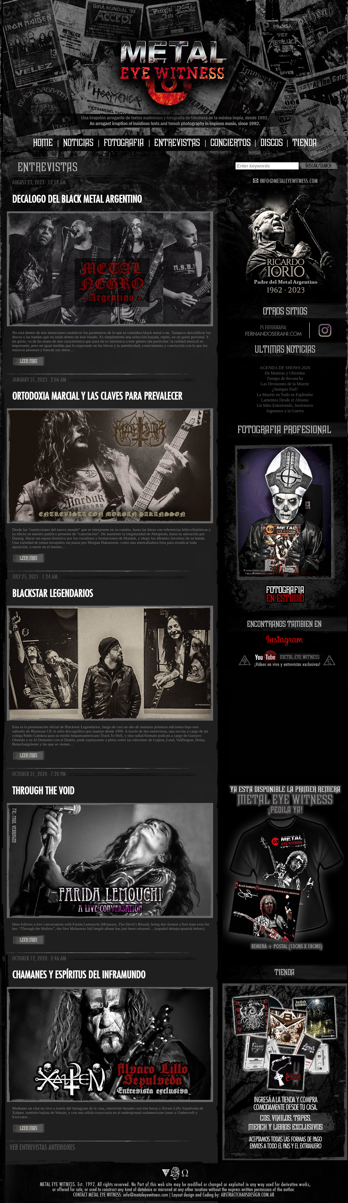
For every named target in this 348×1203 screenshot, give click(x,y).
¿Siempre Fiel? (285, 389)
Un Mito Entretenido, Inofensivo (285, 405)
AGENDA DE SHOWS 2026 (285, 367)
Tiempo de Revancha (285, 378)
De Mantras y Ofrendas (285, 373)
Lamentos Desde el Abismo (285, 400)
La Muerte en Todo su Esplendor (285, 394)
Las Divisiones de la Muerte (284, 383)
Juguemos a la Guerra (285, 410)
